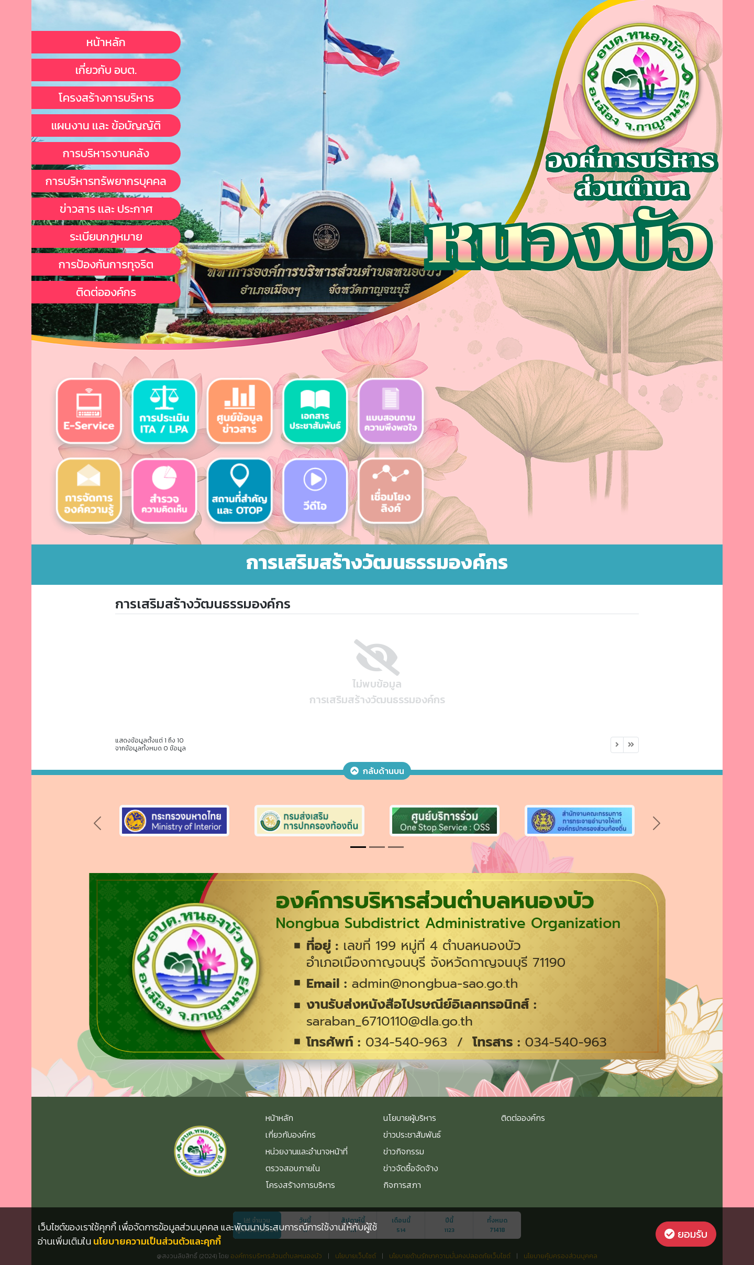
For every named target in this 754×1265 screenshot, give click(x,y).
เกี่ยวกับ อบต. (106, 70)
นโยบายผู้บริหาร (409, 1117)
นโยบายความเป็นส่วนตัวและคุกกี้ (157, 1241)
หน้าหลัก (106, 42)
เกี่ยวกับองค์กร (290, 1134)
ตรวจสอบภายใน (292, 1168)
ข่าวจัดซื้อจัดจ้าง (410, 1168)
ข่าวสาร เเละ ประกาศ (106, 208)
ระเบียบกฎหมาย (106, 236)
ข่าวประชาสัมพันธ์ (412, 1134)
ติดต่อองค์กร (106, 292)
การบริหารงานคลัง (106, 153)
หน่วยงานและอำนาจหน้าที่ (306, 1151)
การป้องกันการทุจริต (106, 264)
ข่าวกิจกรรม (403, 1151)
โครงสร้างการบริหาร (106, 97)
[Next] (617, 745)
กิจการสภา (402, 1185)
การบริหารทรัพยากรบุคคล (106, 181)
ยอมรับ (685, 1234)
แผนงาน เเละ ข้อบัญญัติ (106, 125)
